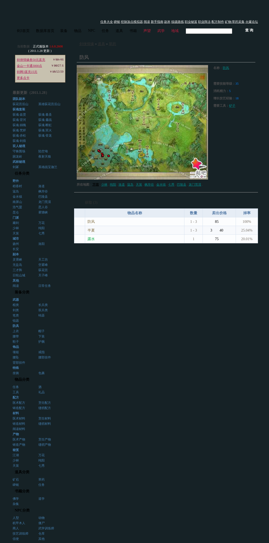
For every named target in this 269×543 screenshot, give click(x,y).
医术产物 (19, 439)
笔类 (16, 315)
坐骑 (16, 373)
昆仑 (16, 212)
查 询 (249, 30)
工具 (16, 392)
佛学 (16, 499)
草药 (41, 479)
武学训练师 (46, 528)
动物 (41, 518)
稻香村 (17, 186)
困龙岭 (17, 156)
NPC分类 (22, 510)
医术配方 (19, 403)
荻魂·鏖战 (45, 120)
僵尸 (41, 523)
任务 (105, 31)
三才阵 (17, 270)
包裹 (41, 373)
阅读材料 (19, 429)
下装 (41, 336)
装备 (64, 31)
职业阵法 (204, 22)
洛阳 (41, 244)
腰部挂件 (44, 357)
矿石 (16, 479)
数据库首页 (45, 31)
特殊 (16, 368)
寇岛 (16, 191)
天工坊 (43, 259)
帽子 (41, 331)
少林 (16, 228)
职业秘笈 (191, 22)
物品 (77, 31)
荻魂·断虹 (45, 125)
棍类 (16, 305)
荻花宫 (43, 270)
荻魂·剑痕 (19, 141)
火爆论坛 (251, 22)
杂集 (16, 504)
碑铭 (117, 22)
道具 (119, 31)
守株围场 (19, 151)
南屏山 (17, 202)
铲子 (232, 105)
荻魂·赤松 (19, 135)
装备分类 (22, 292)
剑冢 (16, 167)
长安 (16, 249)
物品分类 (22, 379)
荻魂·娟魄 (19, 125)
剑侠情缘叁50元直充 (31, 60)
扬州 (16, 244)
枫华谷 (43, 191)
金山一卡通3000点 (29, 66)
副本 (167, 22)
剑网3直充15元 (27, 72)
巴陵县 (43, 196)
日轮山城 (19, 275)
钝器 (41, 315)
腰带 (16, 336)
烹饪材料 (44, 418)
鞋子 (16, 341)
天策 (16, 233)
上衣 (16, 331)
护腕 (41, 341)
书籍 (133, 31)
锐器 (16, 320)
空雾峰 (43, 265)
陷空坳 (43, 151)
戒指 (41, 352)
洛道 (41, 186)
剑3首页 (23, 31)
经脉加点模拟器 (132, 22)
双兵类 (43, 310)
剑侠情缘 (86, 44)
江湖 (16, 455)
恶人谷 (43, 207)
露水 (91, 239)
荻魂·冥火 (45, 130)
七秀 (41, 233)
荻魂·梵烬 (19, 130)
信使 (16, 539)
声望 (147, 31)
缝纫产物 (44, 445)
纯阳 (41, 228)
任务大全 (106, 22)
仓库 (41, 533)
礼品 (41, 392)
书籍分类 (22, 491)
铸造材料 (19, 424)
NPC (91, 31)
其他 (41, 539)
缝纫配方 (44, 408)
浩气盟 (17, 207)
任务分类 (22, 173)
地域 (175, 31)
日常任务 (44, 286)
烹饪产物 (44, 439)
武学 (161, 31)
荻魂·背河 (19, 120)
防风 (226, 68)
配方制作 (217, 22)
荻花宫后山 (20, 104)
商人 (16, 528)
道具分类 (22, 472)
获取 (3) (91, 203)
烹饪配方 (44, 403)
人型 (16, 518)
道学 (41, 499)
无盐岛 (17, 265)
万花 (41, 223)
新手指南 (157, 22)
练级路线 (177, 22)
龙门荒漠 (44, 202)
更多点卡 (23, 78)
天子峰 (43, 275)
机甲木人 (19, 523)
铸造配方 (19, 408)
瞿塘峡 (43, 212)
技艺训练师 (20, 533)
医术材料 (19, 418)
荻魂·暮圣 (45, 114)
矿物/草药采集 (235, 22)
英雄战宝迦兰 (47, 167)
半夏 (91, 230)
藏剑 (16, 223)
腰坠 (16, 357)
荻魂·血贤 (19, 114)
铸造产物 (19, 445)
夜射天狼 (44, 156)
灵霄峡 (17, 259)
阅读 (147, 22)
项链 (16, 352)
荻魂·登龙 (45, 135)
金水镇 (17, 196)
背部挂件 (19, 362)
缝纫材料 (44, 424)
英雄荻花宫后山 (49, 104)
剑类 (16, 310)
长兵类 (43, 305)
